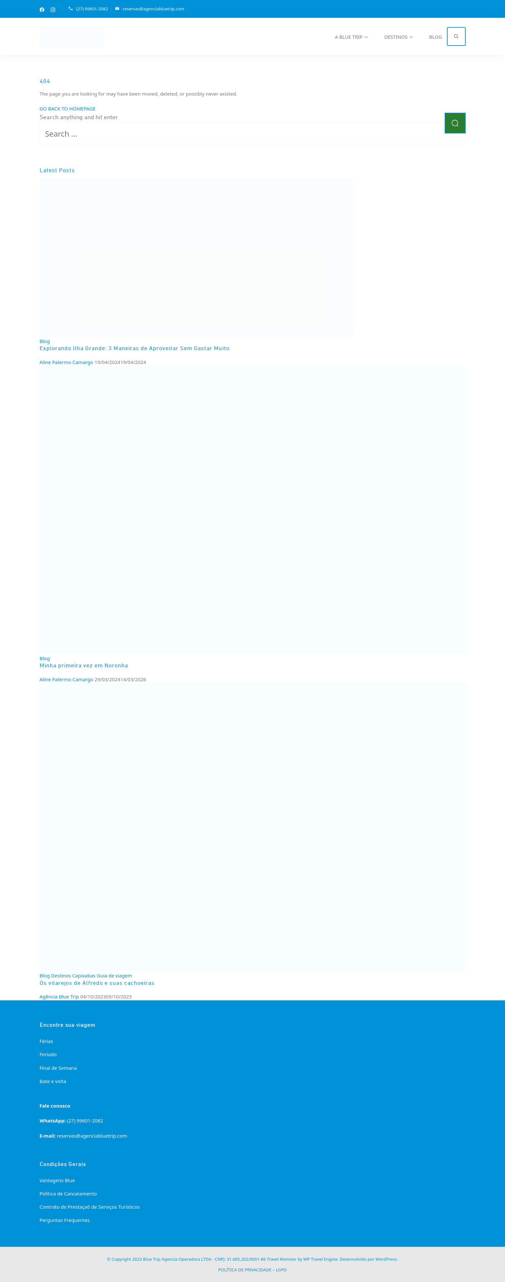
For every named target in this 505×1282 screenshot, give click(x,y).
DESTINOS (396, 36)
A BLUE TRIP (349, 36)
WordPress (386, 1259)
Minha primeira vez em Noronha (84, 666)
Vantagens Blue (57, 1180)
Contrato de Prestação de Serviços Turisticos (90, 1206)
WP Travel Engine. (320, 1259)
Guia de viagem (114, 975)
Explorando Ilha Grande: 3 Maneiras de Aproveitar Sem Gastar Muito (134, 348)
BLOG (435, 36)
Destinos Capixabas (73, 975)
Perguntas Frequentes (65, 1220)
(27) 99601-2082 (92, 8)
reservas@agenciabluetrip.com (153, 8)
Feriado (48, 1054)
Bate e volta (53, 1081)
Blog (45, 341)
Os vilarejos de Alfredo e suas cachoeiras (97, 983)
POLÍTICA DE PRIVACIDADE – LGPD (252, 1269)
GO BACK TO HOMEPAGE (68, 108)
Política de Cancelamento (68, 1193)
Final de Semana (58, 1067)
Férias (46, 1041)
